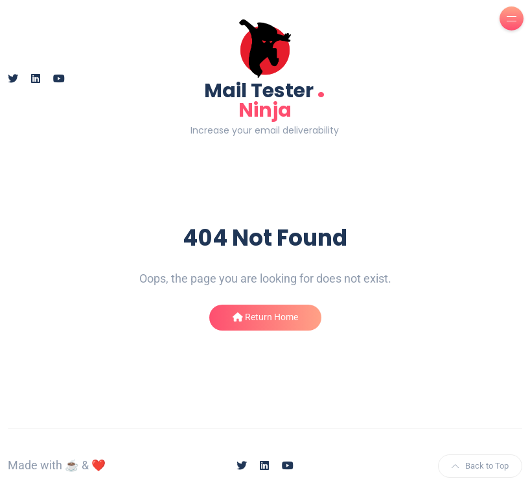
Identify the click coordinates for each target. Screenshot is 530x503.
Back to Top (480, 466)
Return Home (265, 317)
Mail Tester (264, 99)
